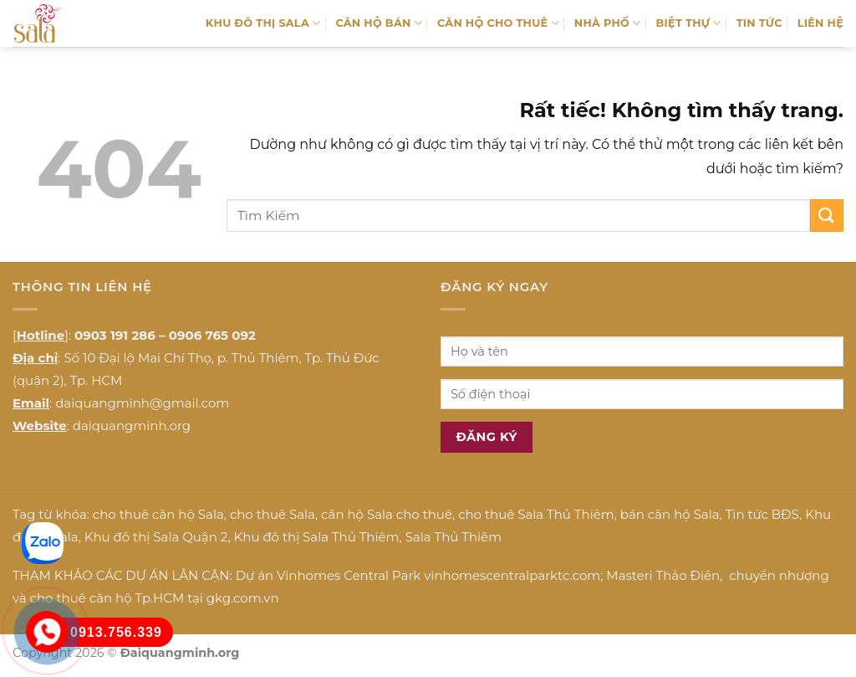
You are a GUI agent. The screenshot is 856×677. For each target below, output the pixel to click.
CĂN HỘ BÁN (378, 23)
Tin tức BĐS (762, 514)
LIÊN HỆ (820, 23)
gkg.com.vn (242, 598)
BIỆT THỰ (688, 23)
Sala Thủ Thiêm (453, 537)
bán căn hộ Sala (670, 514)
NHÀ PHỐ (607, 23)
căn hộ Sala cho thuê (386, 514)
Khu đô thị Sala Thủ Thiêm (317, 537)
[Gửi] (826, 215)
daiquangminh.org (132, 425)
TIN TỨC (759, 23)
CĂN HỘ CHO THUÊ (498, 23)
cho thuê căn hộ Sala (158, 514)
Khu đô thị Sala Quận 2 (156, 537)
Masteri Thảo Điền (663, 575)
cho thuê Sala (272, 514)
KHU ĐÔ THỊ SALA (263, 23)
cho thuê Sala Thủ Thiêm (536, 514)
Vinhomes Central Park (348, 575)
